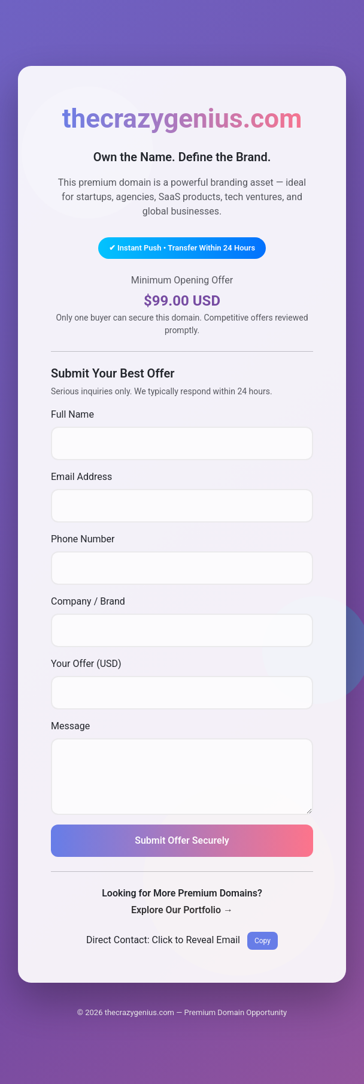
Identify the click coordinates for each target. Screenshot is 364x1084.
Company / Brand (88, 601)
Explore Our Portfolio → (182, 910)
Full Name (72, 414)
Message (70, 726)
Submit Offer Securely (182, 840)
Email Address (81, 476)
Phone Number (82, 539)
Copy (262, 941)
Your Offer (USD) (86, 663)
